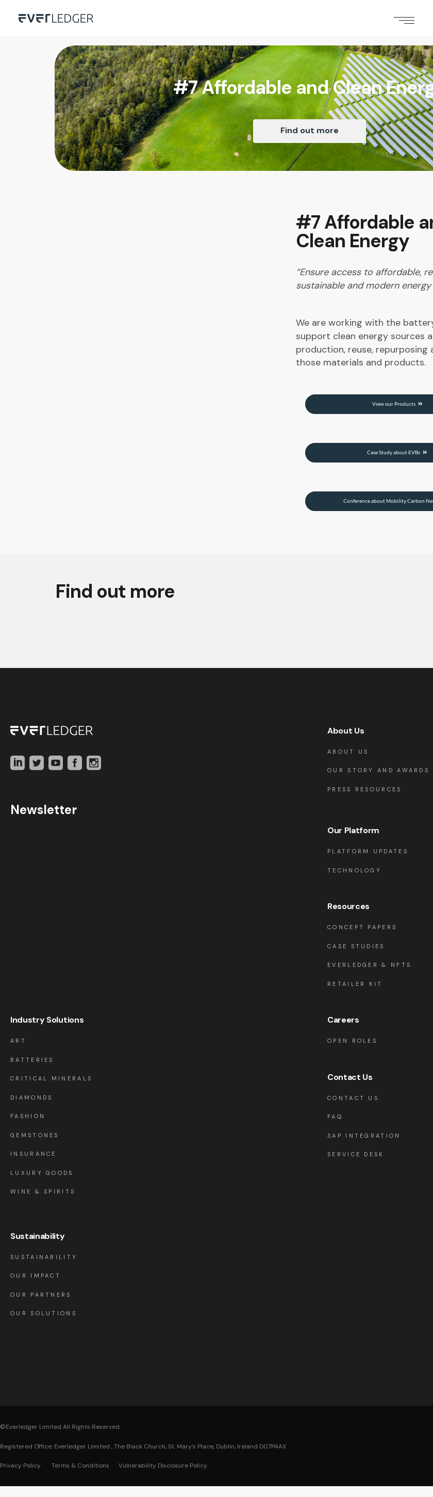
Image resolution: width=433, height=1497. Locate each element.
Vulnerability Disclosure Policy (163, 1476)
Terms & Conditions (79, 1476)
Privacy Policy (20, 1476)
